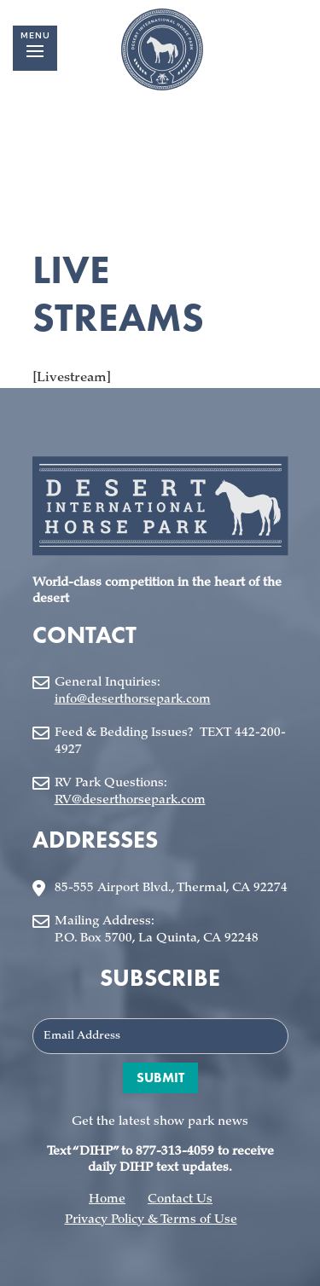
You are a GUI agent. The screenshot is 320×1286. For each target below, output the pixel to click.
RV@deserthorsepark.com (130, 800)
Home (107, 1199)
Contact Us (180, 1199)
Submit (160, 1077)
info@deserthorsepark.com (133, 699)
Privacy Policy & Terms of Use (151, 1220)
